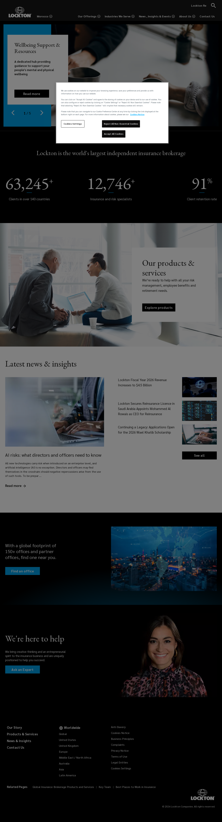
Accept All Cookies (113, 134)
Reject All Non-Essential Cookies (121, 123)
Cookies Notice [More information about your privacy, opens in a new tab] (137, 114)
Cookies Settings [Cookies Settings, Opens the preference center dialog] (73, 123)
